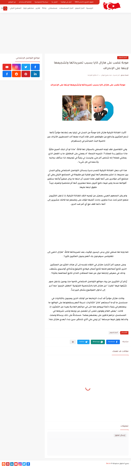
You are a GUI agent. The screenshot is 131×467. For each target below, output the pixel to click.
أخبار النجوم (79, 8)
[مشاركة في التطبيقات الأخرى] (73, 342)
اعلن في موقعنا (66, 2)
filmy (44, 8)
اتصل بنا (54, 2)
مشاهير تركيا (28, 8)
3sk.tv (108, 464)
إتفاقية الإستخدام (25, 2)
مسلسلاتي (52, 8)
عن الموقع (12, 2)
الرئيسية (89, 8)
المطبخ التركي (15, 8)
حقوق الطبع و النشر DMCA (84, 2)
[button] (113, 342)
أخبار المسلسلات (66, 8)
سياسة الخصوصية (41, 2)
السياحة (4, 8)
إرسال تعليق (120, 435)
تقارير (38, 8)
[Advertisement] (65, 33)
